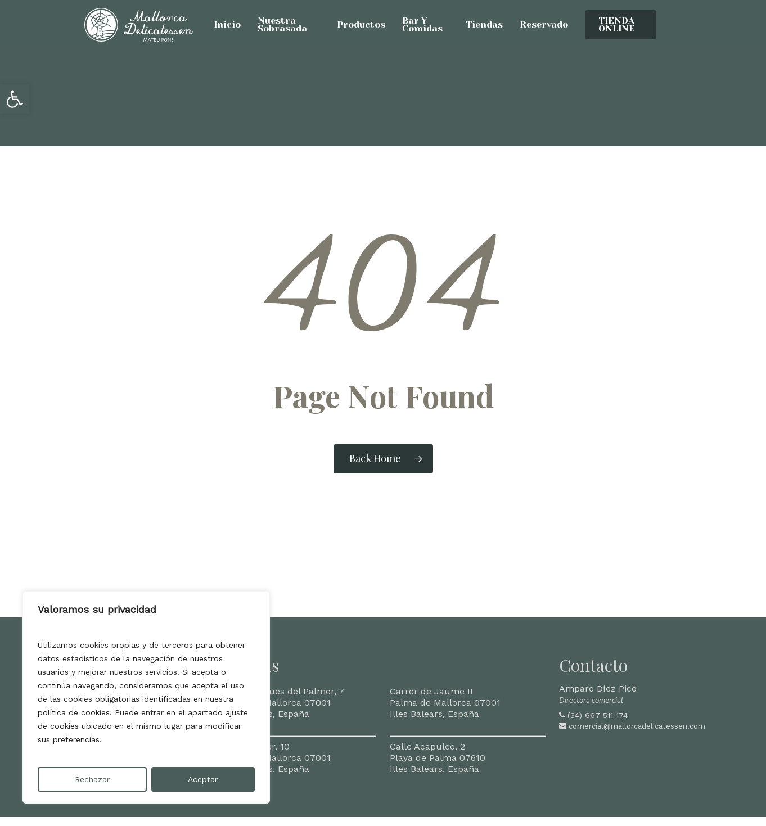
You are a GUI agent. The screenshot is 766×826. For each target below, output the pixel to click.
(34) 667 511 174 (597, 715)
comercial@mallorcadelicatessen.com (637, 726)
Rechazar (92, 779)
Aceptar (203, 779)
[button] (14, 99)
